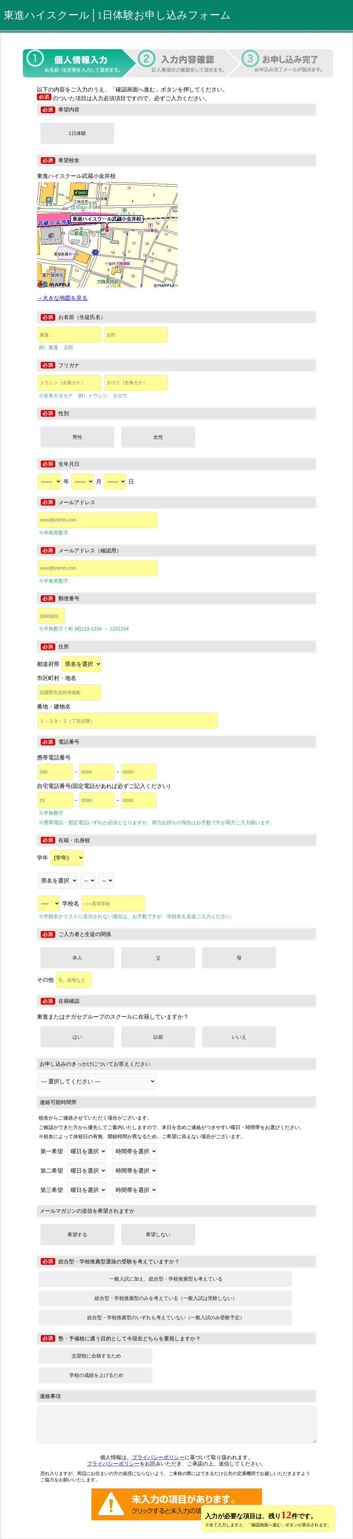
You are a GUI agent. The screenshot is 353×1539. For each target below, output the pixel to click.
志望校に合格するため (96, 1356)
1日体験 (77, 133)
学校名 (103, 903)
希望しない (158, 1234)
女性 (158, 437)
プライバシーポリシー (158, 1457)
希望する (77, 1234)
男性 (77, 437)
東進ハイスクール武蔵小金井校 (76, 176)
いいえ (239, 1037)
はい (77, 1037)
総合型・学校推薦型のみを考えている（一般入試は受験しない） (166, 1298)
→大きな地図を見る (62, 298)
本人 (77, 958)
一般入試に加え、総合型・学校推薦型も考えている (166, 1279)
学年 (60, 858)
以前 (158, 1037)
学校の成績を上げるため (96, 1375)
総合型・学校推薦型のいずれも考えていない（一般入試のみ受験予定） (166, 1317)
